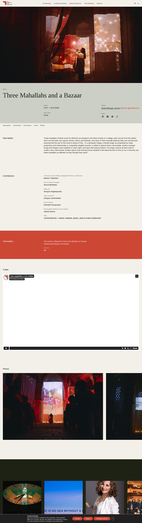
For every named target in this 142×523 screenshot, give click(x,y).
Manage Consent (102, 518)
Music (5, 89)
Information (27, 126)
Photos (42, 126)
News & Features (75, 3)
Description (7, 126)
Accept (77, 518)
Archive (99, 3)
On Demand (47, 3)
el (138, 3)
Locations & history (60, 3)
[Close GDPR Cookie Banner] (112, 518)
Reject (88, 518)
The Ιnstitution (89, 3)
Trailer (36, 126)
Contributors (17, 126)
